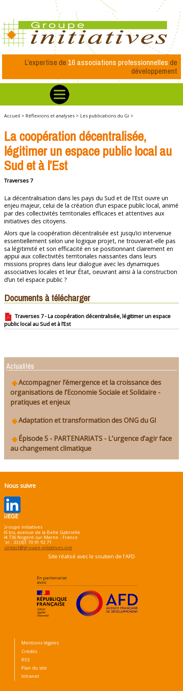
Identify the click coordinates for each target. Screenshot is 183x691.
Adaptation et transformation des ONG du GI (83, 420)
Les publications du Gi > (106, 115)
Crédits (29, 651)
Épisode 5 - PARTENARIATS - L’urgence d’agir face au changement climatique (91, 443)
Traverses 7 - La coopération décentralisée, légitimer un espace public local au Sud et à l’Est (87, 320)
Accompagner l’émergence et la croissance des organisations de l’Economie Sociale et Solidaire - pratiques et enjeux (85, 392)
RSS (25, 659)
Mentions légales (40, 642)
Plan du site (34, 668)
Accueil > (14, 115)
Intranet (30, 676)
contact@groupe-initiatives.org (37, 547)
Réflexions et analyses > (52, 115)
